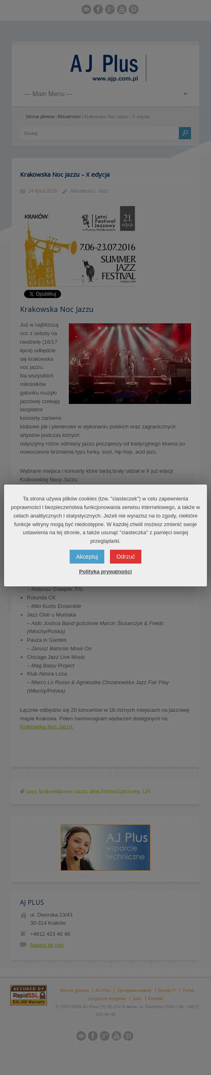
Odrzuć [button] (125, 556)
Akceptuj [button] (87, 556)
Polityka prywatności (105, 571)
